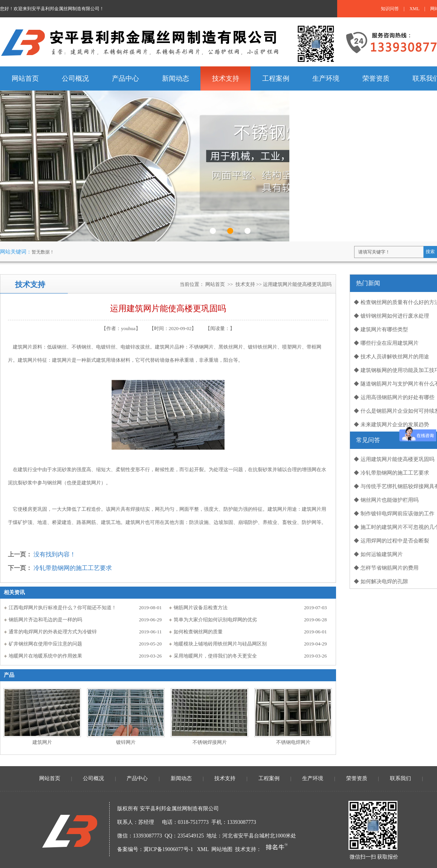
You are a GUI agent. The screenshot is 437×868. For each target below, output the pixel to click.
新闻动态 (181, 778)
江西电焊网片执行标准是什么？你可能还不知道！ (62, 607)
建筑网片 (42, 742)
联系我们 (400, 778)
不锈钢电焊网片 (293, 742)
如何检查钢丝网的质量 (198, 631)
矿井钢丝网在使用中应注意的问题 (45, 644)
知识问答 (390, 8)
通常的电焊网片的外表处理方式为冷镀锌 (53, 631)
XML (414, 8)
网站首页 (215, 284)
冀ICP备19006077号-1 (168, 849)
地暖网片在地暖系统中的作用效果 (45, 656)
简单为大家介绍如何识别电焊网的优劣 (215, 619)
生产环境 (312, 778)
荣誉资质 (356, 778)
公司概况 (93, 778)
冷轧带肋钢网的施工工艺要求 (73, 568)
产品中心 (137, 778)
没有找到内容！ (55, 554)
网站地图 (221, 849)
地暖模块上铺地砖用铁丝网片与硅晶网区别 (220, 644)
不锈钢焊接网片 (210, 742)
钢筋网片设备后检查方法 (201, 607)
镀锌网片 (126, 742)
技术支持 (245, 284)
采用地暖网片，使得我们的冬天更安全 (215, 656)
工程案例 (269, 778)
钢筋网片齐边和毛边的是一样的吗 (45, 619)
